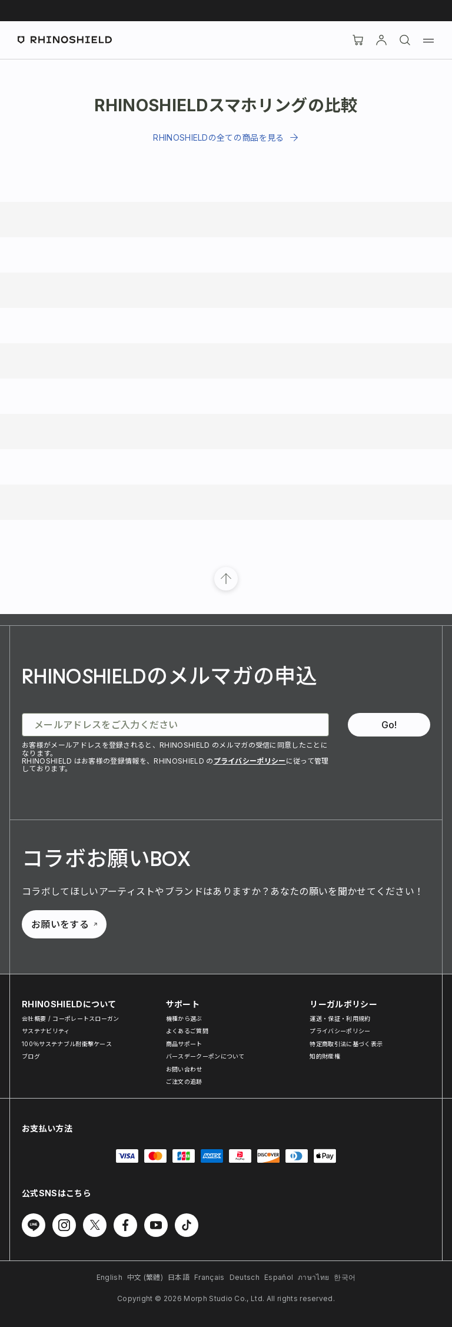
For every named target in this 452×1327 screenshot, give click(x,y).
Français (209, 1277)
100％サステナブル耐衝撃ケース (67, 1043)
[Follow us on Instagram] (64, 1225)
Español (278, 1277)
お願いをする (64, 924)
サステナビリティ (46, 1030)
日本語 (179, 1277)
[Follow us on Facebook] (125, 1225)
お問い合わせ (184, 1069)
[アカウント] (381, 40)
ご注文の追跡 (184, 1081)
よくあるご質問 (187, 1030)
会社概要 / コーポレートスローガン (70, 1018)
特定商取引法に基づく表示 (346, 1043)
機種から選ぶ (184, 1018)
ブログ (31, 1056)
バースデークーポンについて (205, 1056)
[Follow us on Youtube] (156, 1225)
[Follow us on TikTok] (186, 1225)
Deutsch (245, 1277)
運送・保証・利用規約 (340, 1018)
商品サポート (184, 1043)
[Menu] (428, 40)
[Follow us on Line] (33, 1225)
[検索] (405, 40)
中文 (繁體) (145, 1277)
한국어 (344, 1277)
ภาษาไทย (313, 1277)
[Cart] (357, 40)
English (109, 1277)
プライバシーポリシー (250, 761)
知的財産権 (325, 1056)
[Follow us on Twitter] (95, 1225)
